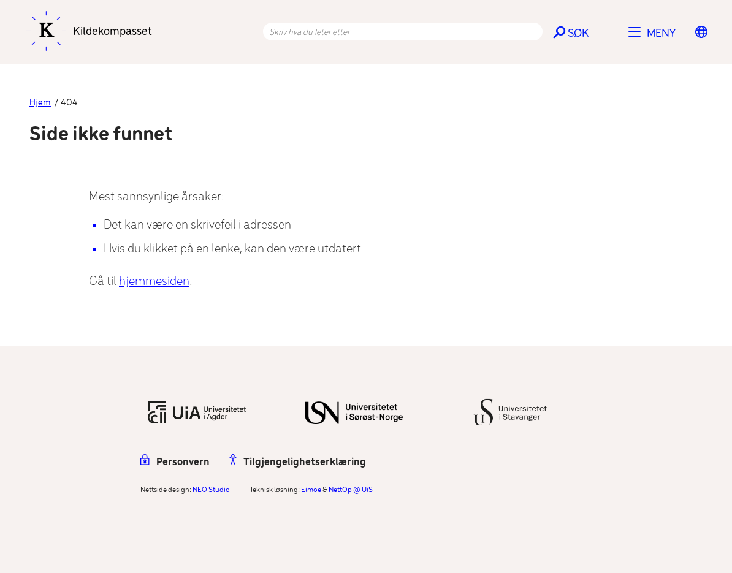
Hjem (40, 103)
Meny (661, 34)
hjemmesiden (154, 282)
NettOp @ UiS (351, 490)
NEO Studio (211, 490)
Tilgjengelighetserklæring (297, 462)
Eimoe (311, 490)
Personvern (175, 462)
